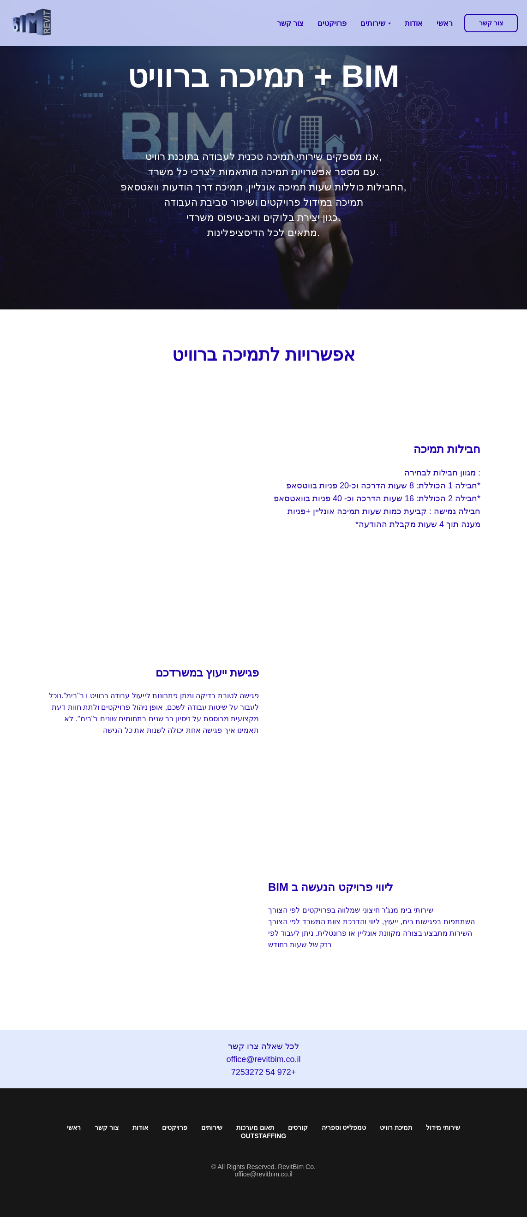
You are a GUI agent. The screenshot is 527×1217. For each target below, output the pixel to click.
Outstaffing (264, 1136)
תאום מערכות (255, 1127)
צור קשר (107, 1127)
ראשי (74, 1127)
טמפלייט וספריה (344, 1127)
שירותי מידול (443, 1127)
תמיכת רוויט (396, 1127)
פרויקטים (174, 1127)
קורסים (298, 1127)
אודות (140, 1127)
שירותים (211, 1127)
